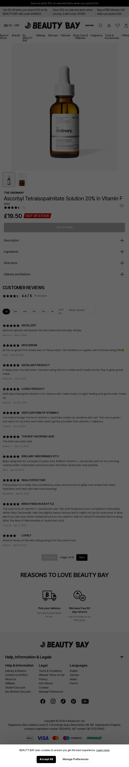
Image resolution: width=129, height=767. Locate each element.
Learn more (103, 750)
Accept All (46, 759)
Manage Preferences (75, 759)
